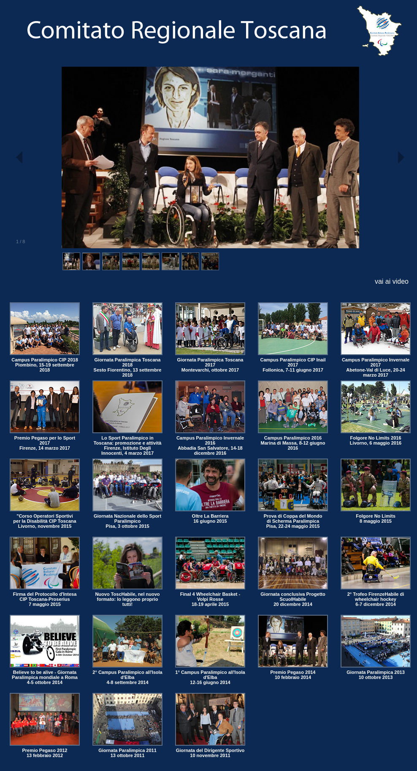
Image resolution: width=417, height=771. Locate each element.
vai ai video (392, 281)
